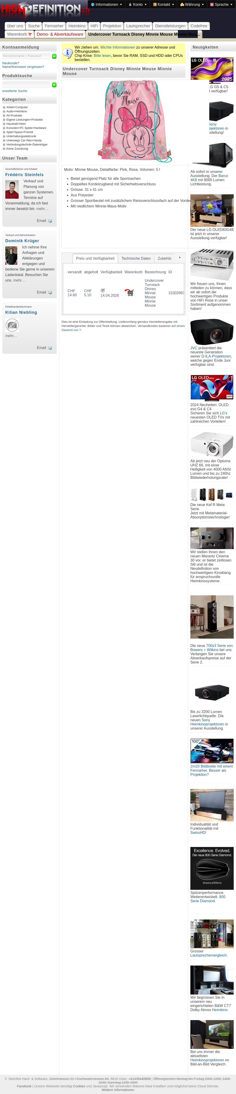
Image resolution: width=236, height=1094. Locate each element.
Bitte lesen (102, 56)
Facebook (24, 1086)
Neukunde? (10, 63)
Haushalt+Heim (16, 124)
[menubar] (162, 4)
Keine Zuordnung (17, 149)
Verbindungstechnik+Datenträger (27, 144)
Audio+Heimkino (16, 111)
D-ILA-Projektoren (216, 356)
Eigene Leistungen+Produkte (24, 120)
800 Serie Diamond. (207, 899)
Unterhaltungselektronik (21, 136)
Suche (34, 26)
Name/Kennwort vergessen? (23, 67)
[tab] (95, 258)
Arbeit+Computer (17, 107)
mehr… (42, 209)
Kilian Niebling (21, 312)
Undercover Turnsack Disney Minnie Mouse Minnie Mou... (144, 34)
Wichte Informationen (117, 47)
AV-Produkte (14, 115)
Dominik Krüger (22, 241)
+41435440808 (139, 1079)
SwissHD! (198, 833)
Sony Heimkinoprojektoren (207, 722)
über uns (15, 26)
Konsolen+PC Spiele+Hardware (26, 128)
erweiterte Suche (14, 91)
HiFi (94, 26)
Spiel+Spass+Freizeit (19, 132)
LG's (223, 413)
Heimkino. (220, 1010)
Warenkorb (19, 34)
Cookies (79, 1086)
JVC (193, 348)
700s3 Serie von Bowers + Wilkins (211, 648)
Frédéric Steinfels (24, 174)
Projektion (112, 26)
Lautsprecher (138, 26)
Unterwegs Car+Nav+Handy (24, 140)
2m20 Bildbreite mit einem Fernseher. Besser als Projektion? (211, 770)
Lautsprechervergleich (208, 955)
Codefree (199, 26)
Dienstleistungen (170, 26)
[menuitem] (106, 4)
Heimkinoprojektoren (207, 1060)
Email (41, 221)
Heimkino (77, 26)
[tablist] (124, 283)
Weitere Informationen (118, 1090)
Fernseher (54, 26)
